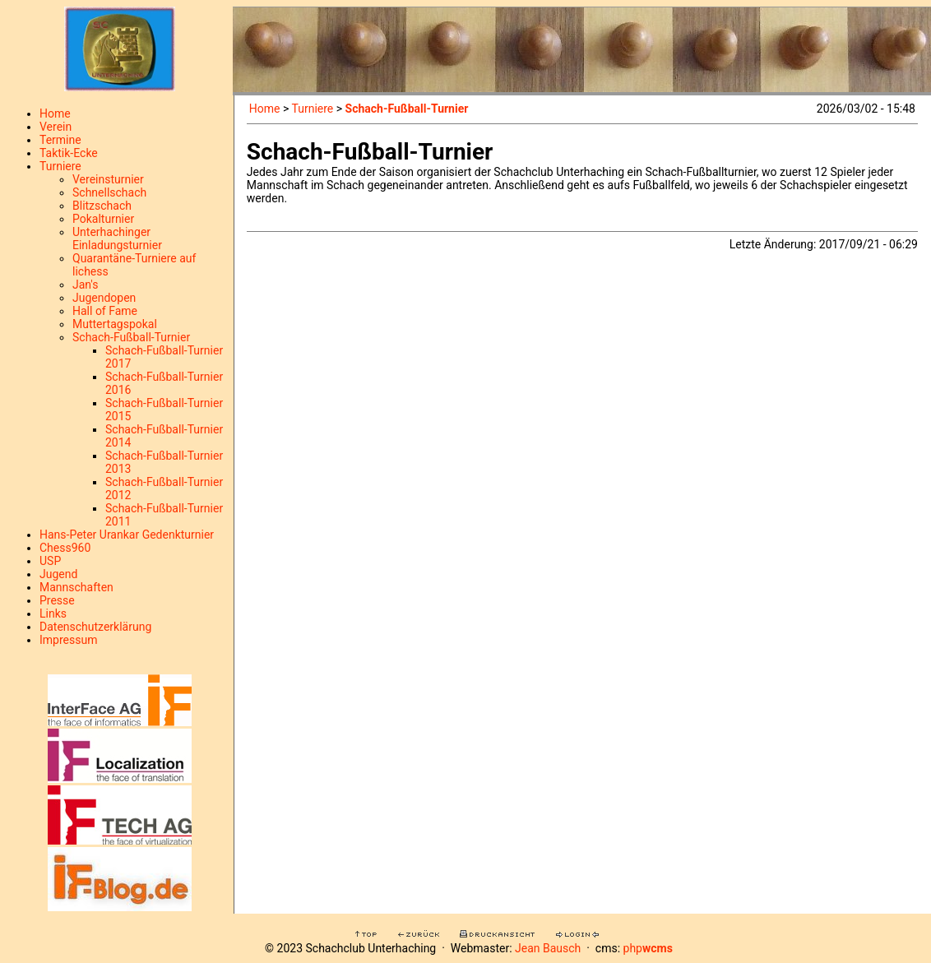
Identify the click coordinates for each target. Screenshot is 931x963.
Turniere (60, 166)
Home (55, 113)
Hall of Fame (104, 310)
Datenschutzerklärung (95, 626)
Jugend (58, 574)
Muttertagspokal (114, 324)
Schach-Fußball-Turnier (131, 337)
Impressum (68, 639)
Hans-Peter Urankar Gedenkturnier (126, 534)
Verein (55, 126)
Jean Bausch (548, 948)
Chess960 (64, 547)
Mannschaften (76, 587)
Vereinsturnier (108, 179)
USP (50, 560)
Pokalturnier (103, 218)
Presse (57, 600)
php (648, 948)
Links (53, 613)
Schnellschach (109, 192)
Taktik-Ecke (68, 153)
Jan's (85, 284)
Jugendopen (104, 297)
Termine (60, 139)
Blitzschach (102, 205)
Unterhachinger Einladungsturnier (117, 238)
